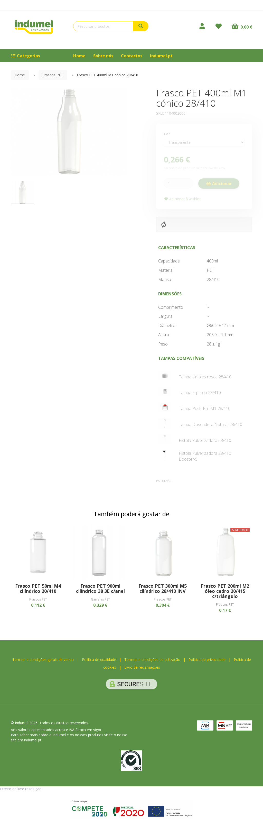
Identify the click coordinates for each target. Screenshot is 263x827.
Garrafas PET (100, 599)
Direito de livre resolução (21, 788)
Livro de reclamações (142, 667)
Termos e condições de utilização (152, 659)
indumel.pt (161, 56)
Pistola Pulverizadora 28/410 (205, 440)
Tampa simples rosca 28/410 (205, 377)
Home (79, 56)
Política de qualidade (99, 659)
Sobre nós (103, 56)
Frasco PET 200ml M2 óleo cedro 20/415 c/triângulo (225, 591)
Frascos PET (52, 74)
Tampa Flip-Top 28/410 (200, 392)
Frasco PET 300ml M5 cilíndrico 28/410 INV (162, 588)
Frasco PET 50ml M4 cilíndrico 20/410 (38, 588)
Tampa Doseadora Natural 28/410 (210, 424)
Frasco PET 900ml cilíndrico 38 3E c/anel (100, 588)
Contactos (131, 56)
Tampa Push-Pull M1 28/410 (204, 408)
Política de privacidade (207, 659)
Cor (167, 133)
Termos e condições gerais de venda (43, 659)
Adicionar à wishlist (182, 198)
